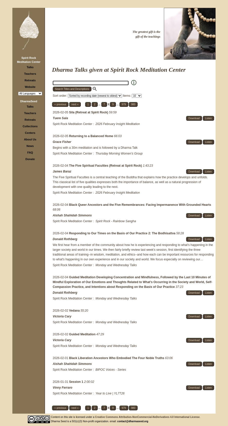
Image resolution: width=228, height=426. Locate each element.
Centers (30, 132)
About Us (30, 139)
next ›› (75, 104)
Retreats (30, 80)
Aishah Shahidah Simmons (72, 215)
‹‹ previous (60, 104)
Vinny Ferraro (62, 387)
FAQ (30, 152)
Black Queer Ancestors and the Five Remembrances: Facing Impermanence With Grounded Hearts (140, 205)
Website (30, 86)
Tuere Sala (60, 118)
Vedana (75, 310)
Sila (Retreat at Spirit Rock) (89, 112)
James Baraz (62, 171)
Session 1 (76, 382)
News (30, 145)
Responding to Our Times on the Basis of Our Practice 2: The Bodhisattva (122, 233)
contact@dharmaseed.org (132, 421)
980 (133, 104)
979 (124, 104)
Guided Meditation (82, 334)
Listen (208, 118)
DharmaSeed (28, 101)
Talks (30, 67)
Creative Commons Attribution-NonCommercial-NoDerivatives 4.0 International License (147, 417)
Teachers (30, 73)
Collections (30, 126)
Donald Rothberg (65, 239)
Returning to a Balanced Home (91, 136)
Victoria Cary (62, 316)
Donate (30, 159)
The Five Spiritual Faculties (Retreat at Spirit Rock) (106, 165)
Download (193, 118)
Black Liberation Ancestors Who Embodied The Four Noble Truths (117, 358)
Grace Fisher (62, 142)
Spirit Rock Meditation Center (72, 124)
